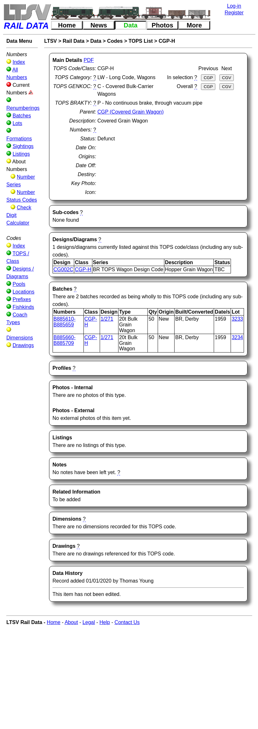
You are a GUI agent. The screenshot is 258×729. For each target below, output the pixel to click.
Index (18, 62)
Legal (88, 622)
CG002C (63, 269)
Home (67, 25)
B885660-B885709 (64, 340)
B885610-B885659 (64, 321)
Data (130, 25)
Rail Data (73, 41)
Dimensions (19, 337)
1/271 (107, 319)
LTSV (50, 41)
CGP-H (167, 41)
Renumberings (22, 108)
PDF (89, 60)
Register (234, 12)
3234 (237, 337)
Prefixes (21, 299)
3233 (237, 319)
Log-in (234, 6)
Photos (162, 25)
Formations (19, 138)
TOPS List (141, 41)
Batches (21, 115)
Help (104, 622)
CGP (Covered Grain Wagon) (130, 112)
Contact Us (127, 622)
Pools (18, 284)
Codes (115, 41)
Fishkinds (23, 307)
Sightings (22, 146)
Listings (21, 154)
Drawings (23, 345)
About (71, 622)
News (98, 25)
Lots (17, 123)
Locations (23, 291)
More (194, 25)
